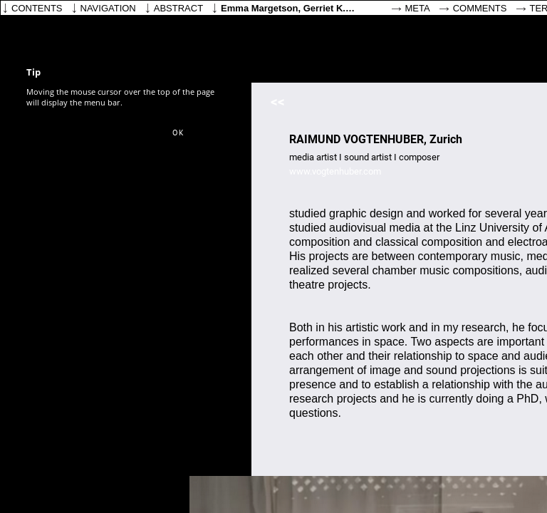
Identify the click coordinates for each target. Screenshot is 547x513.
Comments (480, 8)
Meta (417, 8)
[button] (178, 133)
